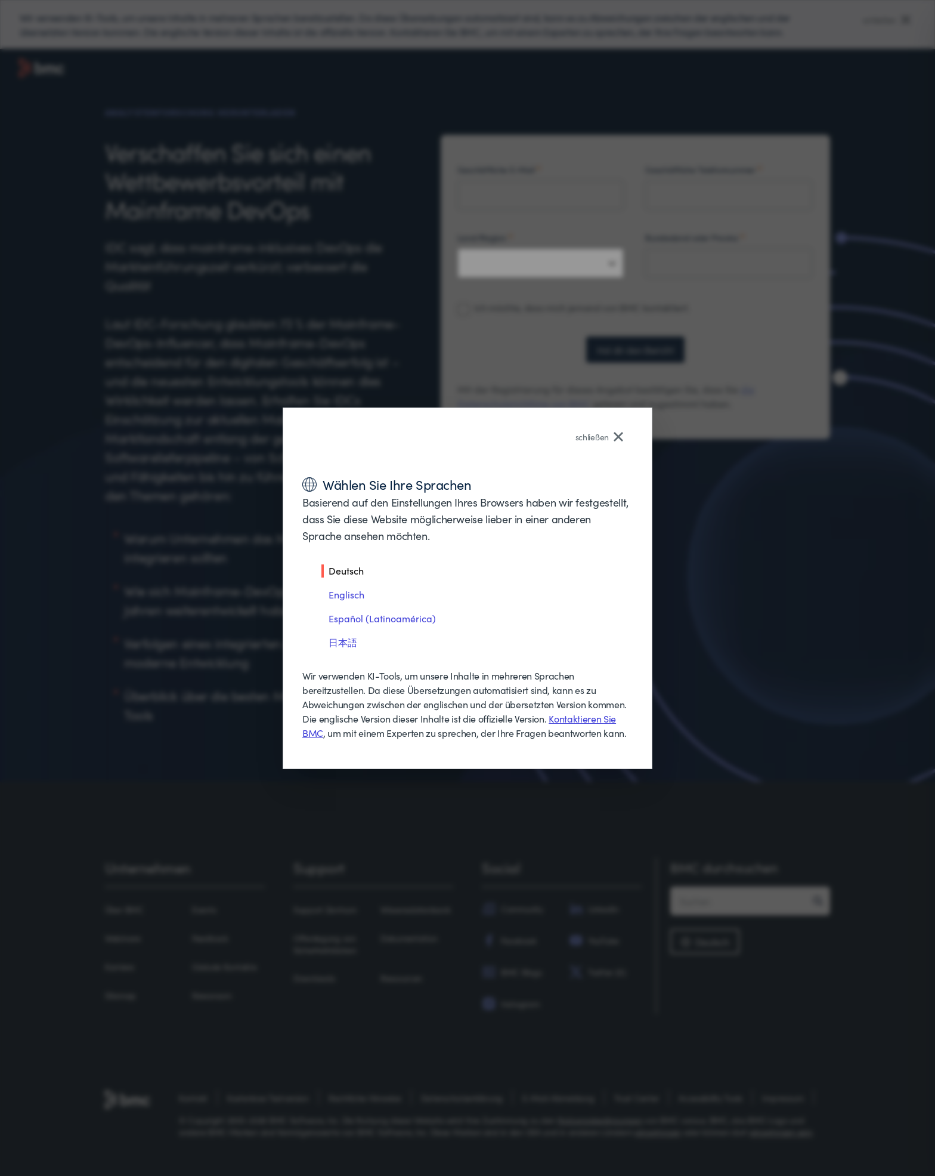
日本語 (343, 642)
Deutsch (346, 570)
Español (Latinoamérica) (382, 618)
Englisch (346, 594)
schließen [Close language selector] (599, 437)
